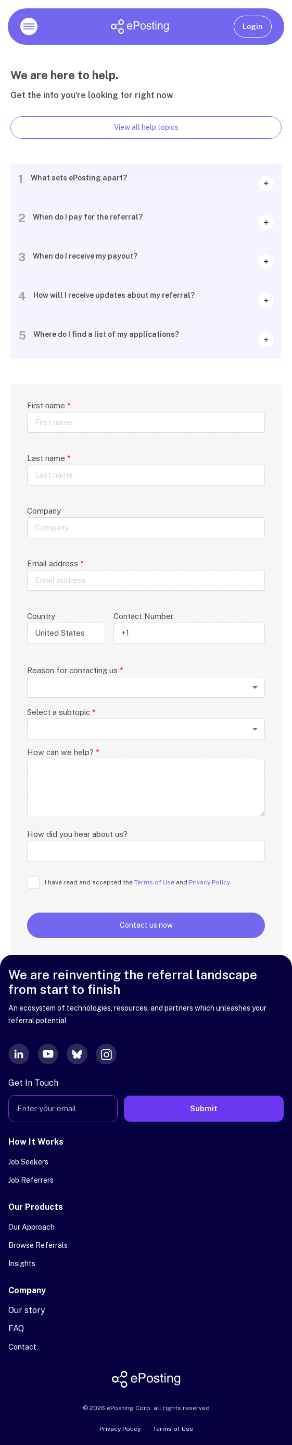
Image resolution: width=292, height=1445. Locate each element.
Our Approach (31, 1227)
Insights (21, 1263)
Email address (55, 563)
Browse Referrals (38, 1245)
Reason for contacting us (75, 670)
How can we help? (63, 752)
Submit (204, 1108)
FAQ (16, 1328)
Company (44, 510)
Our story (26, 1310)
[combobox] (146, 687)
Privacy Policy (120, 1428)
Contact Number (143, 616)
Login (253, 26)
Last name (49, 458)
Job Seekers (28, 1162)
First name (49, 405)
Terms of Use (173, 1428)
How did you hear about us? (77, 834)
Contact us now (146, 925)
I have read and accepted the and (138, 882)
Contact (22, 1347)
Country (41, 616)
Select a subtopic (61, 712)
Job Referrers (31, 1180)
